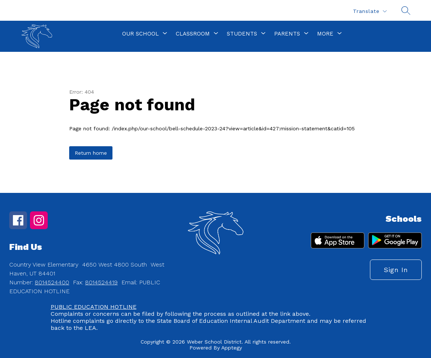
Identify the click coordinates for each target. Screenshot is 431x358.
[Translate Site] (369, 11)
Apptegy (231, 348)
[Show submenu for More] (325, 33)
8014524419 (101, 282)
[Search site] (405, 10)
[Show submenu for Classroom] (193, 33)
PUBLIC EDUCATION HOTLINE (94, 306)
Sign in (396, 270)
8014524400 (52, 282)
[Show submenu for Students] (242, 33)
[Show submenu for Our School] (140, 33)
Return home (91, 153)
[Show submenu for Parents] (287, 33)
